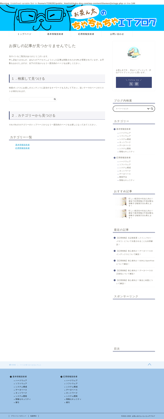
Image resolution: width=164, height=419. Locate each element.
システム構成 (125, 139)
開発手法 (123, 177)
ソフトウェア (125, 136)
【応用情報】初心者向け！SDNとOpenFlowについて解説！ (135, 262)
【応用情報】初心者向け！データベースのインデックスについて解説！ (134, 252)
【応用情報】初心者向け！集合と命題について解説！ (134, 282)
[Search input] (131, 108)
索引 (17, 402)
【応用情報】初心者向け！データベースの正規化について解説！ (134, 272)
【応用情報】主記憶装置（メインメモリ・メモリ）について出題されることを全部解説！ (134, 241)
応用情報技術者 (86, 34)
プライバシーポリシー (18, 416)
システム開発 (125, 149)
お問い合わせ (117, 34)
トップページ (24, 34)
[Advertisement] (134, 321)
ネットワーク (125, 142)
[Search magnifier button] (152, 108)
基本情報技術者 (55, 34)
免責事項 (33, 416)
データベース (125, 145)
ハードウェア (125, 133)
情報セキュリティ (127, 152)
